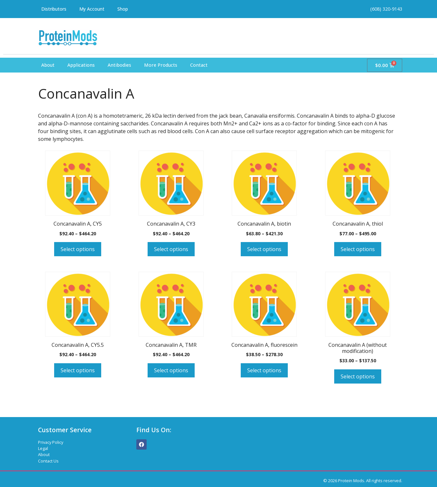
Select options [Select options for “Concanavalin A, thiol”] (358, 249)
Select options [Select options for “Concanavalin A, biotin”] (264, 249)
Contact (199, 65)
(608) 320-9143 (386, 9)
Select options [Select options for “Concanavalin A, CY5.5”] (78, 370)
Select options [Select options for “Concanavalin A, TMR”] (171, 370)
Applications (81, 65)
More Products (160, 65)
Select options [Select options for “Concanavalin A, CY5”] (78, 249)
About (47, 65)
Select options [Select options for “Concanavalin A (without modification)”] (358, 376)
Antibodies (119, 65)
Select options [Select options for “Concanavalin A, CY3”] (171, 249)
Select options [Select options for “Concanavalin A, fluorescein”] (264, 370)
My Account (94, 9)
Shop (125, 9)
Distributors (55, 9)
